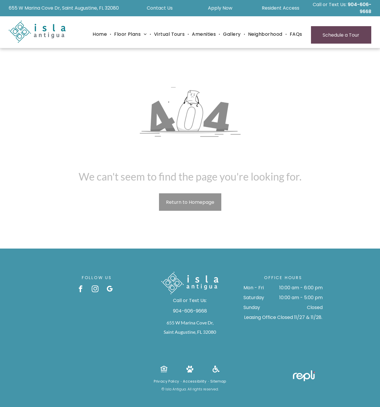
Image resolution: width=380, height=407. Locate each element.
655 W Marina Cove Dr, (190, 322)
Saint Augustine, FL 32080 (190, 332)
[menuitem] (100, 34)
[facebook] (80, 289)
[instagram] (95, 289)
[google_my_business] (110, 289)
